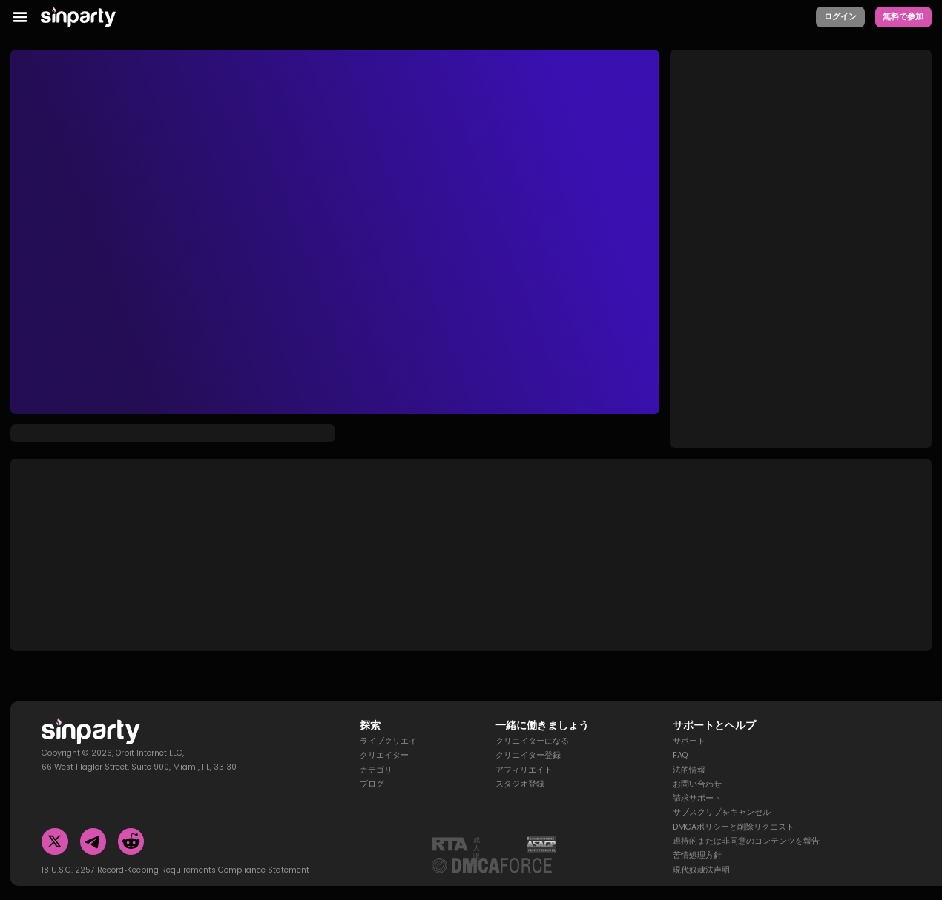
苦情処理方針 (697, 839)
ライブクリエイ (388, 725)
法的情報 (689, 753)
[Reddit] (131, 826)
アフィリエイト (524, 753)
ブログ (372, 767)
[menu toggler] (20, 17)
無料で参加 (903, 16)
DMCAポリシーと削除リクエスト (733, 810)
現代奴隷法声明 (701, 853)
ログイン (840, 16)
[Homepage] (86, 17)
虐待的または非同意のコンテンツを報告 (746, 825)
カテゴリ (376, 753)
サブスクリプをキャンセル (722, 796)
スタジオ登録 (519, 767)
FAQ (680, 739)
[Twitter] (54, 826)
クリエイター (384, 739)
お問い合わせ (697, 767)
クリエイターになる (532, 725)
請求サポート (697, 782)
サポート (689, 725)
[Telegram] (93, 826)
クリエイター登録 (528, 739)
